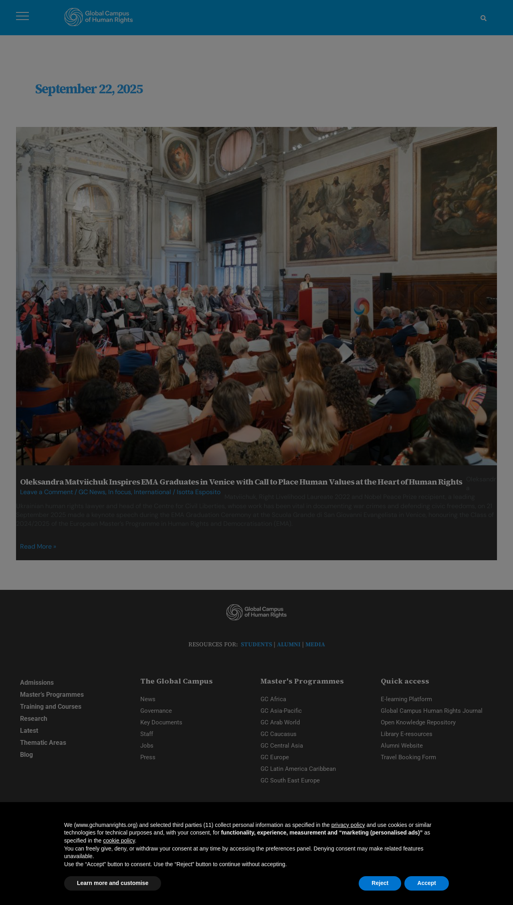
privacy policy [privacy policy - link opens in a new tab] (348, 825)
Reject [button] (380, 883)
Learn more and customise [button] (112, 883)
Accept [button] (426, 883)
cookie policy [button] (119, 840)
